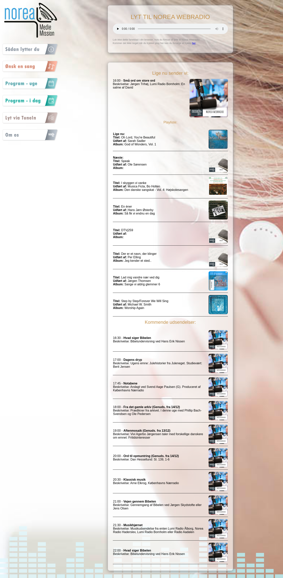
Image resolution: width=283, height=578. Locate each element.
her (194, 43)
